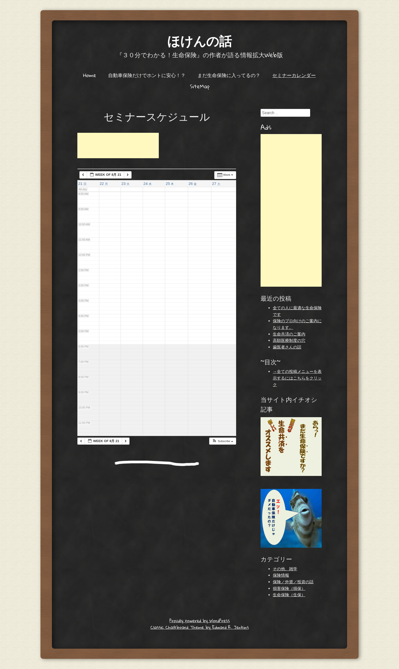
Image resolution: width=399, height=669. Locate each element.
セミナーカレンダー (294, 75)
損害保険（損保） (289, 588)
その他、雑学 (285, 568)
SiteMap (199, 86)
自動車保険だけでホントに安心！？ (147, 75)
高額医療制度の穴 (289, 340)
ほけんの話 (199, 40)
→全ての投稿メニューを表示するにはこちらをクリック (297, 378)
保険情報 (281, 575)
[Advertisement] (118, 145)
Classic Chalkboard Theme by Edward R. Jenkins (199, 627)
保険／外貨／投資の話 (293, 581)
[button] (222, 441)
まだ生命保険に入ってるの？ (228, 75)
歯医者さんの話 (287, 347)
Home (89, 75)
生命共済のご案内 (289, 334)
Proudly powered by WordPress (199, 620)
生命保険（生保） (289, 594)
